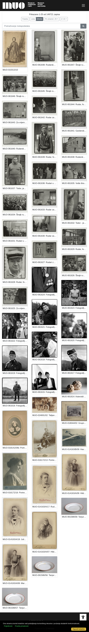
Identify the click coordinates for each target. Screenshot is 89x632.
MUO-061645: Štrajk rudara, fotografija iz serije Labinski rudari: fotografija (44, 91)
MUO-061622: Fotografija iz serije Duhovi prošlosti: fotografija (15, 341)
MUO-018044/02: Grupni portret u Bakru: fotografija (74, 423)
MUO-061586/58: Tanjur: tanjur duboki (74, 517)
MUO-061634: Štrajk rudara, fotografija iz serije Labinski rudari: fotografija (15, 215)
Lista (33, 19)
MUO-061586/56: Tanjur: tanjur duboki (44, 575)
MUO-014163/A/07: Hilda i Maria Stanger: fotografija (44, 552)
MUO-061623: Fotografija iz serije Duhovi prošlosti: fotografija (74, 308)
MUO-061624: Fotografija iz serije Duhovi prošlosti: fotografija (44, 295)
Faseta (25, 19)
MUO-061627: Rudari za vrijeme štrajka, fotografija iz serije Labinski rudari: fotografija (44, 262)
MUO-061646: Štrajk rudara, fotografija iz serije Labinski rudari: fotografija (15, 96)
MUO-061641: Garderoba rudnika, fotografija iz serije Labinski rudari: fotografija (74, 131)
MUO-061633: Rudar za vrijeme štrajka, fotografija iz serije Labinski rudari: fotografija (44, 210)
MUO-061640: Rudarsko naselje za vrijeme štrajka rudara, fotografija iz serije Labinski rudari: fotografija (15, 149)
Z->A (63, 19)
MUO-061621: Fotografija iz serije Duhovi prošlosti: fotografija (44, 327)
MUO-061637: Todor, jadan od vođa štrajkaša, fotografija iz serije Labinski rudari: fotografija (15, 188)
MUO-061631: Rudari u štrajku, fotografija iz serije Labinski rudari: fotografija (15, 241)
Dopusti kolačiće (79, 629)
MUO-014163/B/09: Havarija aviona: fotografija (74, 449)
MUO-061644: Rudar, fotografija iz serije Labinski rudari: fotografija (74, 104)
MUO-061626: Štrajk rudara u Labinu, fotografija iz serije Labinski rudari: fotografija (74, 275)
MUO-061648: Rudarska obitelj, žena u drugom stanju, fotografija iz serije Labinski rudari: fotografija (44, 65)
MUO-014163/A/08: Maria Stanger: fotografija (15, 583)
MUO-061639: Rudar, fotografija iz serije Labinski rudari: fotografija (44, 157)
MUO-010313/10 (10, 70)
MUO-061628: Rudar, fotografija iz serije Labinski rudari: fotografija (15, 282)
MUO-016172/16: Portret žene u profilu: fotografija (15, 493)
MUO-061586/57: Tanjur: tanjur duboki (15, 608)
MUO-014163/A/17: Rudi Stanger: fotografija (44, 507)
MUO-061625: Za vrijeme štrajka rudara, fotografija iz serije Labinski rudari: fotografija (15, 308)
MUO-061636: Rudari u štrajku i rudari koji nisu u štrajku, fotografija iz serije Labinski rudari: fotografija (44, 183)
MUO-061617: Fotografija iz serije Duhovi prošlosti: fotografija (74, 373)
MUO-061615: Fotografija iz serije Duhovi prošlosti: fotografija (44, 392)
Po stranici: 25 (51, 19)
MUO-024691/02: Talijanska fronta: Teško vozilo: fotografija (44, 415)
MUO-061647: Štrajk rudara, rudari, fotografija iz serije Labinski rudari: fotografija (74, 65)
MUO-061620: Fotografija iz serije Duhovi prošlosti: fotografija (74, 340)
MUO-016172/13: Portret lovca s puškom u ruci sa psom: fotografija (44, 460)
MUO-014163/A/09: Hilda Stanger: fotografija (74, 493)
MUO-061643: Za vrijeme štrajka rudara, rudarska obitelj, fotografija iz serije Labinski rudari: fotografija (15, 122)
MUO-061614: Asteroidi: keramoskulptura (74, 397)
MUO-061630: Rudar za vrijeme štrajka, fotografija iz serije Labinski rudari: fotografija (44, 236)
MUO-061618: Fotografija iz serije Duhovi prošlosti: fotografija (44, 360)
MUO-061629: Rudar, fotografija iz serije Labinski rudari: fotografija (74, 249)
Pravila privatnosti (21, 626)
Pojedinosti (8, 626)
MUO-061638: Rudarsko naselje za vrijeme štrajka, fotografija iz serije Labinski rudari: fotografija (74, 157)
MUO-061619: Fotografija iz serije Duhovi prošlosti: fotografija (15, 373)
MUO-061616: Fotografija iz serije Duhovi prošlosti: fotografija (15, 406)
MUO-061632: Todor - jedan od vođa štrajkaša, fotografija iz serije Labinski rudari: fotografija (74, 223)
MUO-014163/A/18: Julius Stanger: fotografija (15, 539)
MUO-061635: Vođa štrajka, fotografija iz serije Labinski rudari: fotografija (74, 183)
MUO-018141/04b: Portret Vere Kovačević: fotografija (15, 448)
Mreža (39, 19)
